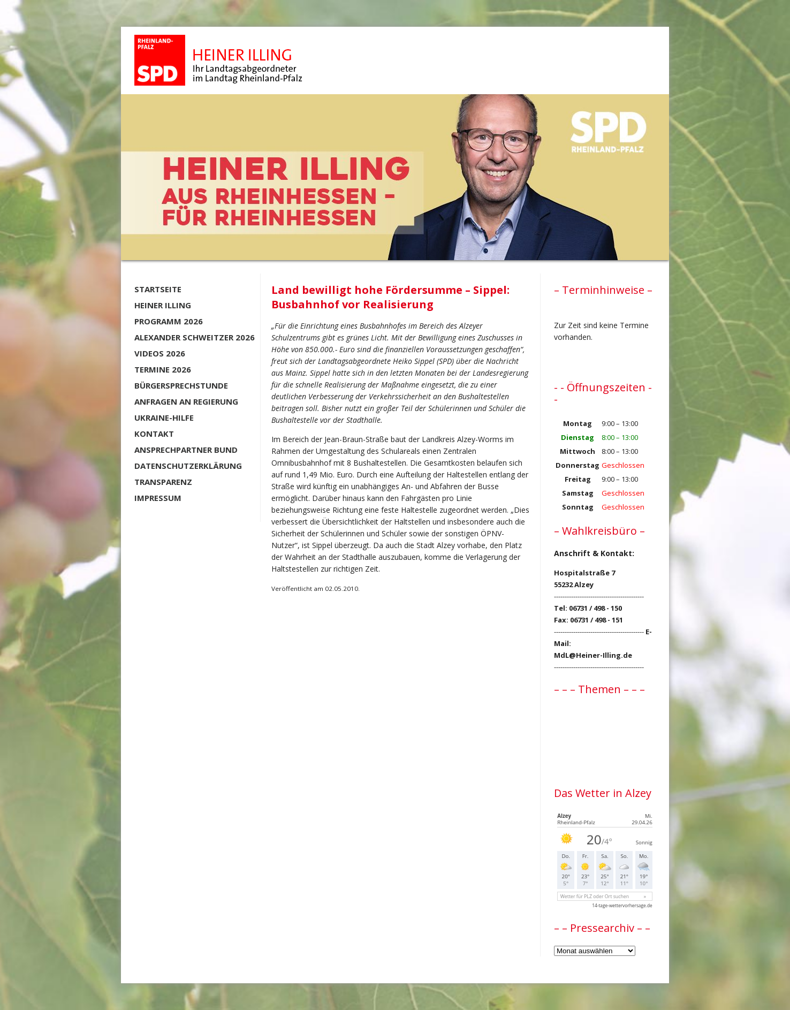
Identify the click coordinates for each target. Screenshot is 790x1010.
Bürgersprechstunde (181, 385)
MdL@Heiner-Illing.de (593, 655)
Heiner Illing (162, 305)
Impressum (157, 497)
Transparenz (163, 481)
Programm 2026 (168, 321)
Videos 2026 (159, 353)
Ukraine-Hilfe (164, 417)
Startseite (157, 289)
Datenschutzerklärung (188, 465)
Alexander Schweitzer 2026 (194, 337)
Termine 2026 (162, 369)
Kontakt (154, 433)
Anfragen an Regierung (186, 401)
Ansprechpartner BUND (186, 449)
